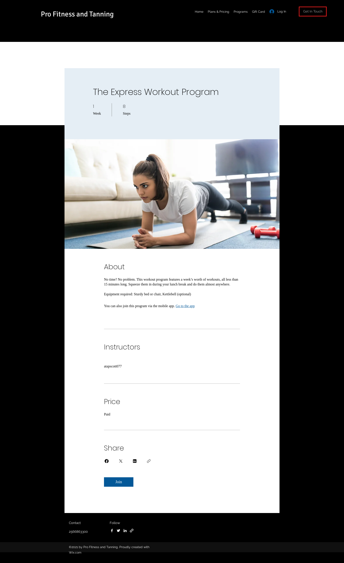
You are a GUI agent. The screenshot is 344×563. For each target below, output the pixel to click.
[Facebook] (112, 530)
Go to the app (185, 306)
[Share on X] (120, 461)
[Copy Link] (148, 461)
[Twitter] (118, 530)
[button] (313, 11)
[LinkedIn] (125, 530)
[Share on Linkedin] (134, 461)
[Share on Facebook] (106, 461)
